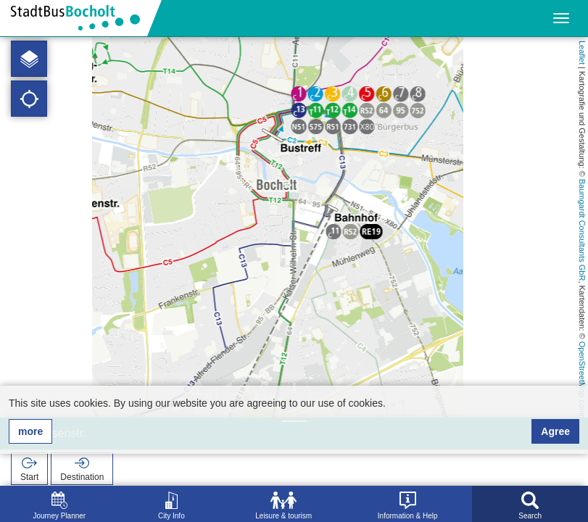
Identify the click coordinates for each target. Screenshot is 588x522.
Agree (555, 431)
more (30, 431)
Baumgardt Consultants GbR (582, 230)
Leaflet (582, 53)
